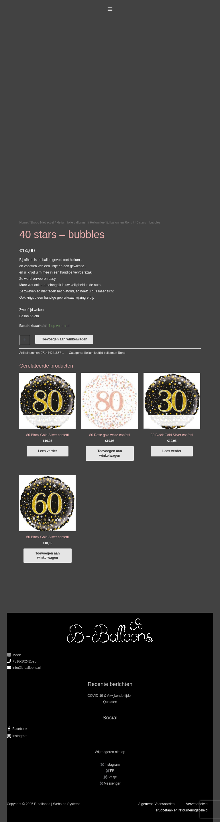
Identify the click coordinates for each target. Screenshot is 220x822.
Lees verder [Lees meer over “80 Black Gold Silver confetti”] (47, 451)
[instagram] (110, 736)
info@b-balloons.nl (27, 668)
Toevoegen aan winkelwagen (64, 339)
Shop (34, 222)
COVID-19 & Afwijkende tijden (109, 696)
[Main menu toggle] (110, 9)
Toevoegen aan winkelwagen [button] (109, 453)
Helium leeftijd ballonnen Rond (111, 222)
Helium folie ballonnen (72, 222)
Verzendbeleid (196, 804)
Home (23, 222)
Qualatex (110, 702)
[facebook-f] (110, 729)
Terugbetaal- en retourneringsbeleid (180, 810)
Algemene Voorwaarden (156, 804)
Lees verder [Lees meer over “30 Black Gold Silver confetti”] (172, 451)
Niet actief (47, 222)
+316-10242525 (24, 661)
